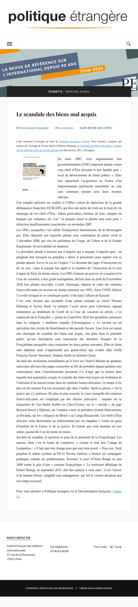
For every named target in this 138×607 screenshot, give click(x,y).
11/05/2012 (68, 138)
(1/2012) (74, 151)
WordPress (65, 598)
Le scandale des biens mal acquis (63, 118)
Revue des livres (103, 138)
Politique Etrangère (35, 138)
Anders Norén (102, 598)
